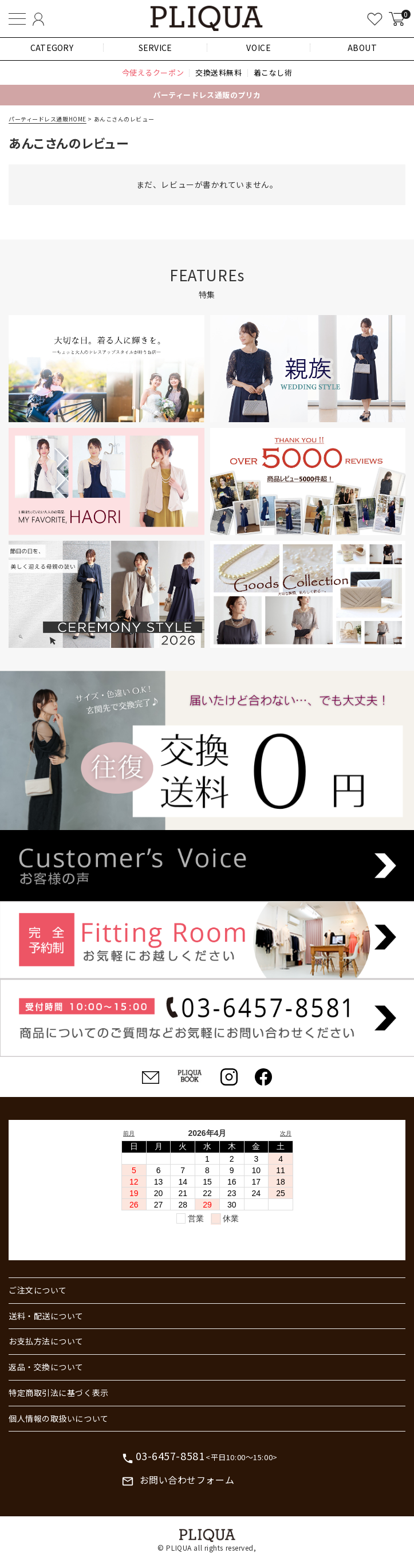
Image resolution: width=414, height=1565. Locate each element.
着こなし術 (273, 72)
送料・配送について (46, 1316)
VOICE (258, 47)
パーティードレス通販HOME (47, 119)
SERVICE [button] (155, 47)
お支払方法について (46, 1341)
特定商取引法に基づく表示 (59, 1392)
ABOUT (362, 47)
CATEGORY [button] (51, 47)
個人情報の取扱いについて (59, 1418)
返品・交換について (46, 1367)
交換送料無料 (218, 72)
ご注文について (38, 1290)
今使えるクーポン (153, 72)
